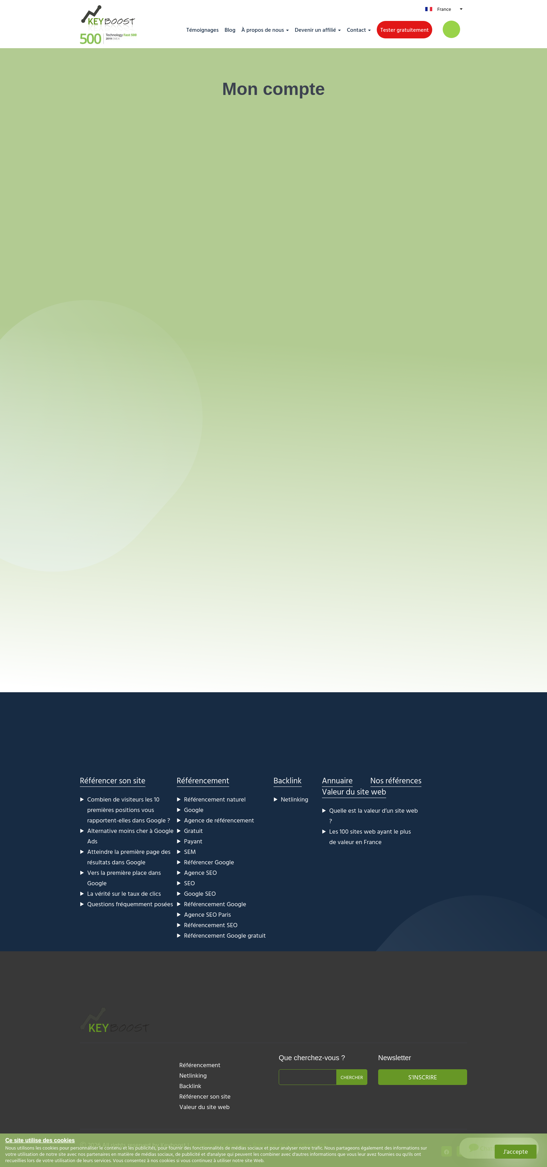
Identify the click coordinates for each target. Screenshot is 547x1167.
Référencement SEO (211, 925)
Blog (230, 29)
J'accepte (515, 1151)
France (444, 9)
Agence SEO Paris (207, 914)
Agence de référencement (219, 820)
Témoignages (202, 29)
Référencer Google (209, 862)
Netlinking (294, 799)
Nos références (396, 780)
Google (194, 809)
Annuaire (337, 780)
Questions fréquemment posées (130, 904)
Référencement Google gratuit (225, 935)
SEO (189, 883)
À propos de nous (262, 29)
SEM (190, 851)
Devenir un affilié (315, 29)
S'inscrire (422, 1077)
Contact (356, 29)
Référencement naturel (215, 799)
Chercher (351, 1077)
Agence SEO (200, 872)
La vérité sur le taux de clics (124, 893)
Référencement (203, 780)
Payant (193, 841)
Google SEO (200, 893)
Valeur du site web (354, 791)
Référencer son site (112, 780)
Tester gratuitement (404, 29)
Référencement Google (215, 904)
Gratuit (193, 830)
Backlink (288, 780)
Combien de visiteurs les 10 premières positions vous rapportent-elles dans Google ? (128, 810)
